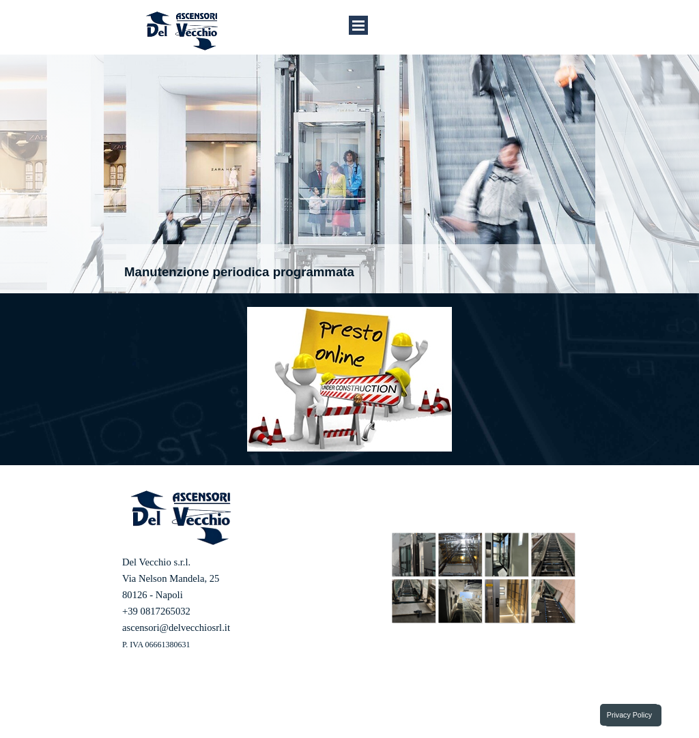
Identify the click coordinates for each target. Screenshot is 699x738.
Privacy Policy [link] (629, 715)
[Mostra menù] (358, 25)
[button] (413, 554)
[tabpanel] (238, 611)
